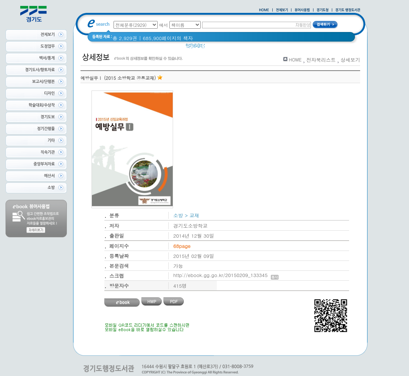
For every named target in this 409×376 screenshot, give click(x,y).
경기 (214, 47)
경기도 (232, 47)
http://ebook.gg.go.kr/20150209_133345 (226, 275)
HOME (295, 59)
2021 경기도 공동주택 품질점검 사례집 (288, 47)
